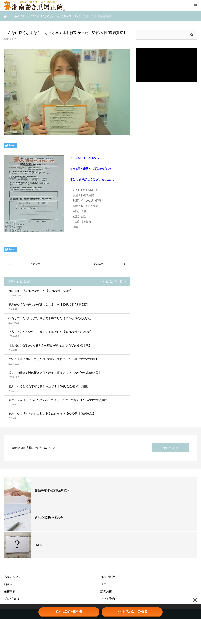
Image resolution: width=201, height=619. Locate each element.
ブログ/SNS (11, 598)
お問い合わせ (170, 447)
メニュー (106, 584)
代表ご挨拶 (107, 576)
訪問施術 (106, 591)
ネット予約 (107, 598)
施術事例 (9, 591)
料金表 (8, 584)
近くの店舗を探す (69, 612)
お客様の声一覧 (113, 281)
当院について (12, 576)
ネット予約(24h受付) (132, 612)
